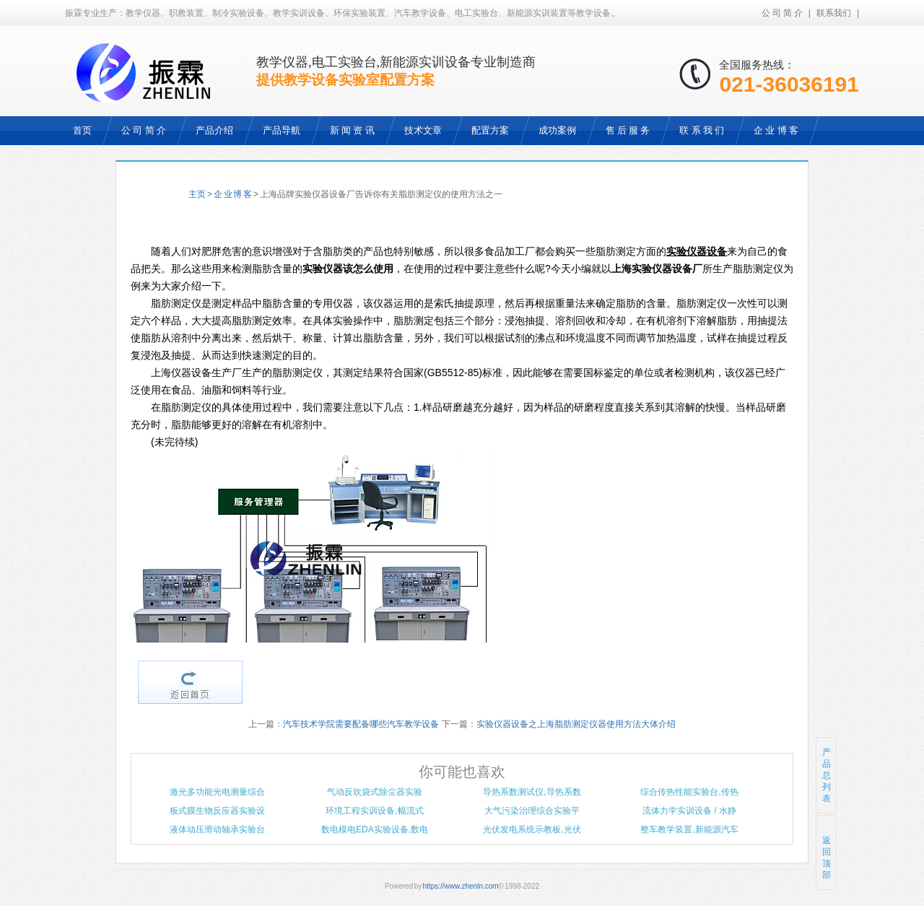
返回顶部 (827, 852)
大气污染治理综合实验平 (532, 811)
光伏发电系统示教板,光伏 (531, 829)
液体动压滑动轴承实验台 (217, 829)
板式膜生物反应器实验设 (217, 811)
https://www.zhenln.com (461, 886)
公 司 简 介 (782, 13)
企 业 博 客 (233, 194)
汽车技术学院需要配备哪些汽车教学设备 (361, 724)
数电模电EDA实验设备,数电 (374, 829)
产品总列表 (826, 775)
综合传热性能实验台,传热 (689, 792)
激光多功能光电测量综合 (217, 792)
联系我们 (833, 13)
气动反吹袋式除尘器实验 (374, 792)
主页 (197, 194)
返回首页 (190, 682)
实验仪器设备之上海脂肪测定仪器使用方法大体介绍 (576, 724)
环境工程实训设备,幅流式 (374, 811)
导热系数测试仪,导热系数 (531, 792)
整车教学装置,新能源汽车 (689, 829)
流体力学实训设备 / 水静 (689, 811)
